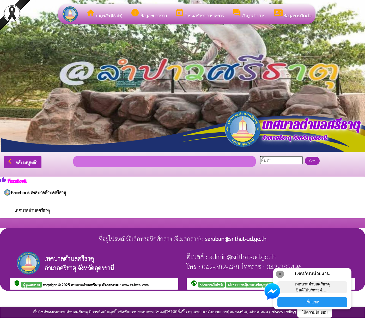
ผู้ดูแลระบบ (31, 284)
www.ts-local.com (135, 284)
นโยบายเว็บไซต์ (211, 284)
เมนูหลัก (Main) (104, 13)
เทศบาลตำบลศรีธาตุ (32, 210)
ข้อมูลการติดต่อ (292, 13)
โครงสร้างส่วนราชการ (199, 13)
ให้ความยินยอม (315, 312)
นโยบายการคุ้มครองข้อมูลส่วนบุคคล (254, 284)
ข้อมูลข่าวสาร (248, 13)
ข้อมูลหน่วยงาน (149, 13)
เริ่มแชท (312, 302)
